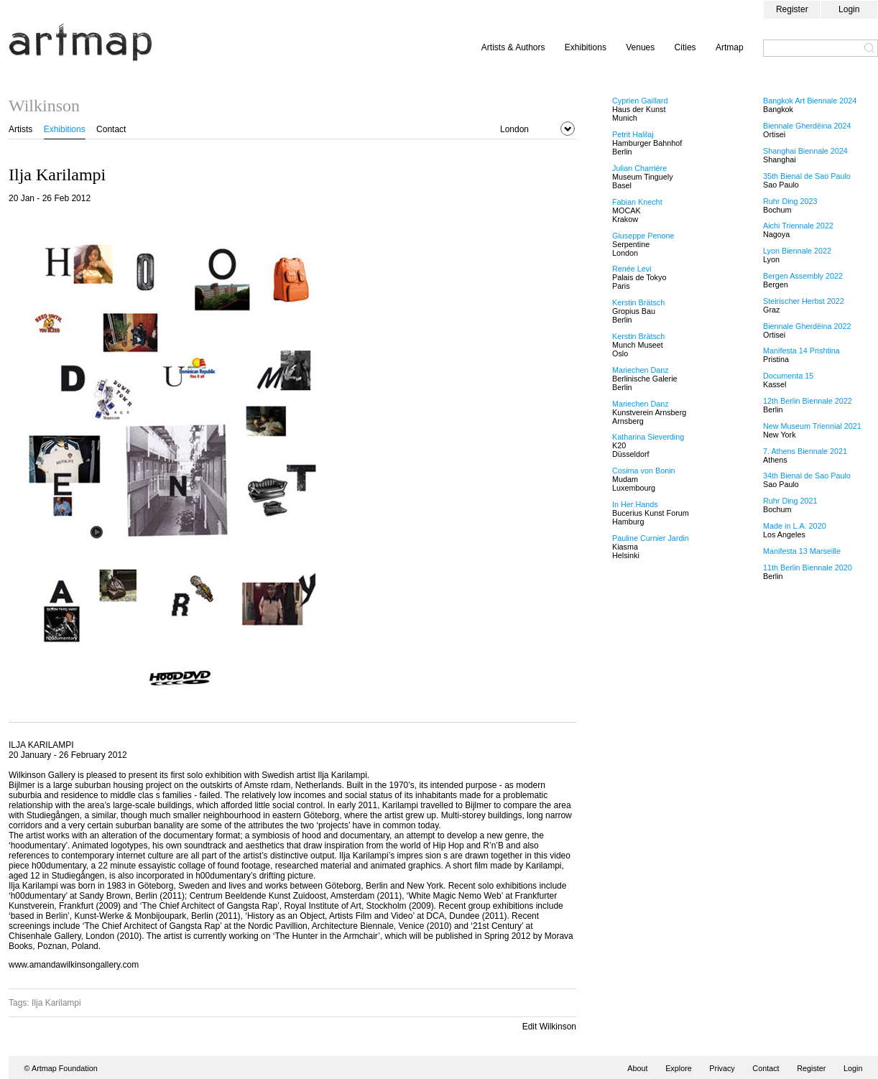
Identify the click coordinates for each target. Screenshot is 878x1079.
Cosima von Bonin (643, 470)
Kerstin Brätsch (638, 302)
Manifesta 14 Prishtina (801, 350)
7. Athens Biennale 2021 (805, 451)
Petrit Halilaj (633, 134)
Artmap (730, 47)
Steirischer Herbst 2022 (803, 301)
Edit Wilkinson (549, 1027)
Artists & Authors (513, 47)
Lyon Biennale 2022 (797, 250)
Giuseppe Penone (643, 235)
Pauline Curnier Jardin (650, 538)
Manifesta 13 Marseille (802, 551)
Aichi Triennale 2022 (798, 225)
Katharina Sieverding (648, 436)
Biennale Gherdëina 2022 (807, 326)
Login (848, 9)
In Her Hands (635, 504)
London (514, 129)
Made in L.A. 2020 (794, 526)
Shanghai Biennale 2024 (805, 151)
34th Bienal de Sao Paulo (807, 475)
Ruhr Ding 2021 (790, 500)
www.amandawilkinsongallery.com (74, 965)
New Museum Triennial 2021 (812, 426)
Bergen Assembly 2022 (803, 276)
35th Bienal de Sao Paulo (807, 176)
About (637, 1068)
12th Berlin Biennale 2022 (807, 401)
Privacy (721, 1068)
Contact (111, 129)
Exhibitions (585, 47)
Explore (678, 1068)
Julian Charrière (639, 168)
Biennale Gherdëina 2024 (807, 125)
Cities (685, 47)
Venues (640, 47)
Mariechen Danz (640, 370)
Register (792, 9)
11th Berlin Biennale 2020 (807, 567)
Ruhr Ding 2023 (790, 201)
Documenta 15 (788, 375)
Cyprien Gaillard (639, 100)
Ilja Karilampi (56, 1003)
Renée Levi (632, 268)
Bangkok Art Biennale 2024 (809, 100)
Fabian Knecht (637, 202)
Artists (20, 129)
